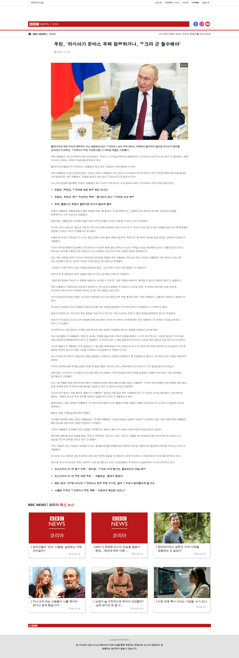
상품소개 (205, 3)
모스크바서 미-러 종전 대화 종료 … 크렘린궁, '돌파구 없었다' (89, 476)
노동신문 (158, 3)
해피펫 (185, 3)
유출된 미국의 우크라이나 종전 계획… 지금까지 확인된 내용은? (90, 490)
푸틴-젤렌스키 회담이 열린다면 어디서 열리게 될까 (83, 204)
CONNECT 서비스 (172, 3)
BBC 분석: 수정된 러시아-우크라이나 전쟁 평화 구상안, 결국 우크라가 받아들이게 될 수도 (105, 483)
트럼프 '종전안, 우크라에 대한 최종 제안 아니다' (81, 190)
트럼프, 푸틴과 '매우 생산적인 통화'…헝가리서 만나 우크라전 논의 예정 (94, 197)
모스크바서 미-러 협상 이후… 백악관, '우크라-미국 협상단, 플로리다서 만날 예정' (100, 469)
